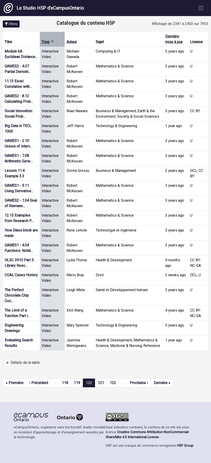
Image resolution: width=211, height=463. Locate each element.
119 (77, 383)
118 (65, 383)
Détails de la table (25, 362)
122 (113, 383)
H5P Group (185, 446)
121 (101, 383)
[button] (11, 24)
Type (48, 42)
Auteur (71, 42)
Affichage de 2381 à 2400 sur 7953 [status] (180, 24)
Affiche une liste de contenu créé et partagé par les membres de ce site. (105, 362)
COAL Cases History (21, 275)
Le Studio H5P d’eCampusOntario (44, 8)
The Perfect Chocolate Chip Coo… (17, 295)
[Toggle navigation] (200, 8)
